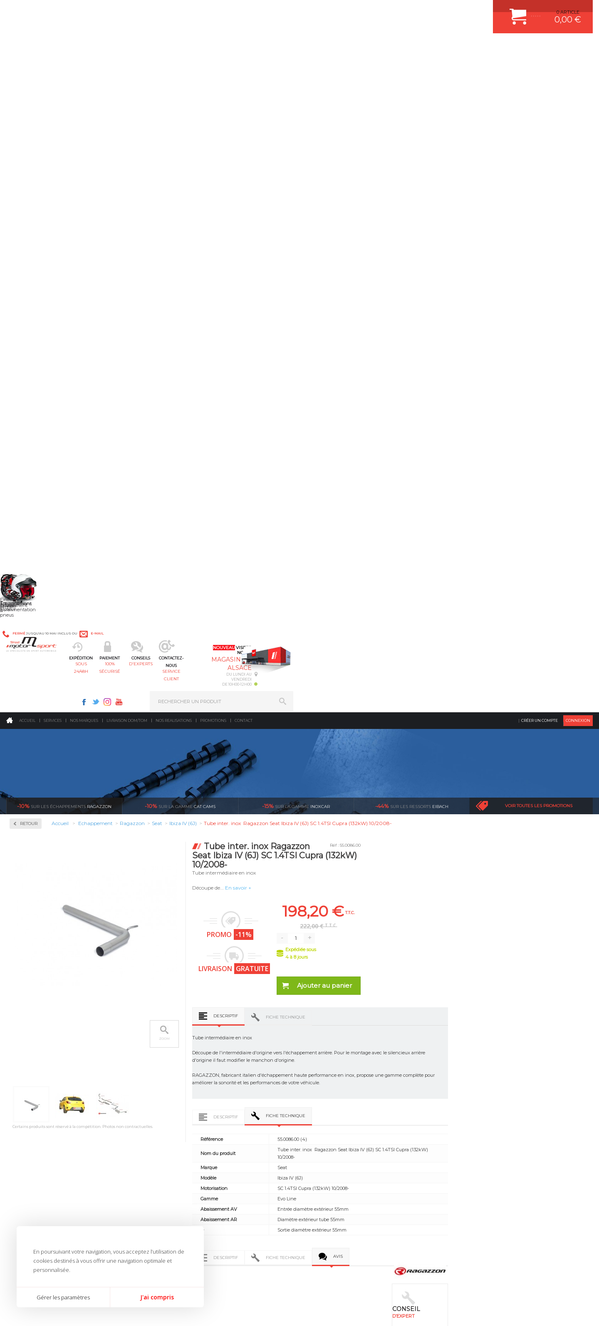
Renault (30, 624)
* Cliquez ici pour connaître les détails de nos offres (358, 1191)
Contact (243, 68)
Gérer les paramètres (63, 1297)
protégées (450, 937)
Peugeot (31, 604)
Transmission (182, 1061)
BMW (28, 394)
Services (53, 68)
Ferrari (29, 444)
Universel (32, 704)
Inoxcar (31, 277)
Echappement (182, 1051)
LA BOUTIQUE (22, 1105)
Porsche (31, 614)
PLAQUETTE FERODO (338, 1040)
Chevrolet (32, 404)
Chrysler (31, 414)
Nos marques (84, 68)
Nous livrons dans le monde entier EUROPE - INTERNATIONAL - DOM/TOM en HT (537, 959)
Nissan (29, 584)
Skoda (28, 654)
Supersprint (36, 747)
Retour (148, 171)
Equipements (181, 1124)
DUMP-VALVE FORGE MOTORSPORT (355, 1103)
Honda (29, 474)
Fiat (26, 454)
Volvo (27, 724)
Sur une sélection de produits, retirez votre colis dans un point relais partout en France (342, 967)
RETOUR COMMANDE (479, 1082)
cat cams (180, 154)
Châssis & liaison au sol (195, 1072)
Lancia (29, 524)
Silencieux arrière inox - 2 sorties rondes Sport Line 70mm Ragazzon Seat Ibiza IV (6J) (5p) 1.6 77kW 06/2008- (296, 847)
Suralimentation (187, 1040)
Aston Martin (36, 374)
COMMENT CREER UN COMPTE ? (492, 1040)
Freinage (176, 1082)
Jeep (27, 504)
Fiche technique (405, 365)
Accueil (27, 68)
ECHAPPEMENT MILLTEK (342, 1061)
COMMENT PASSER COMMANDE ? (493, 1051)
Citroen (29, 424)
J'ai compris (157, 1297)
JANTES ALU (328, 1072)
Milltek (29, 304)
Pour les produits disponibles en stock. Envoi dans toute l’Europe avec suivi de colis (49, 959)
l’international (548, 937)
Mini (27, 564)
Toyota (29, 694)
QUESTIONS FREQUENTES (485, 1103)
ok (280, 1184)
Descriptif (345, 364)
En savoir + (358, 236)
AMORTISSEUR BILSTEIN (342, 1030)
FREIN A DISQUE (332, 1124)
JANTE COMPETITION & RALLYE (349, 1113)
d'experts (275, 48)
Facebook (383, 11)
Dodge (29, 434)
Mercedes (32, 554)
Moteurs (176, 1030)
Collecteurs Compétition (56, 251)
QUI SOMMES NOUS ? (30, 1095)
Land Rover (34, 534)
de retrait (352, 944)
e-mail (195, 11)
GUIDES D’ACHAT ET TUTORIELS (492, 1113)
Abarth (29, 354)
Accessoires (37, 224)
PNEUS (322, 1082)
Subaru (29, 674)
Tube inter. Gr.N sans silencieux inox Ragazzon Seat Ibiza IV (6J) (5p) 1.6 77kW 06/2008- (183, 847)
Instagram (407, 11)
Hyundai (31, 484)
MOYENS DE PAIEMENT (482, 1061)
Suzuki (29, 684)
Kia (25, 514)
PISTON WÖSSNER (335, 1051)
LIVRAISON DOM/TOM (480, 1092)
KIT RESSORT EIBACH (339, 1092)
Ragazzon (64, 154)
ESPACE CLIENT (473, 1030)
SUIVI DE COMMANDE (480, 1072)
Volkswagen (35, 714)
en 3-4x (156, 937)
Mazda (29, 544)
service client (335, 48)
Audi (27, 384)
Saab (27, 634)
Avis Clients (558, 1285)
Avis (458, 639)
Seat (26, 644)
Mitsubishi (33, 574)
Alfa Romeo (34, 364)
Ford (27, 464)
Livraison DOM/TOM (126, 68)
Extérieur (177, 1103)
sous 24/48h (155, 48)
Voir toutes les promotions (538, 153)
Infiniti (29, 494)
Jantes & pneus (184, 1092)
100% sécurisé (215, 48)
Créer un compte (539, 68)
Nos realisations (174, 68)
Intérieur (177, 1113)
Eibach (411, 154)
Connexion (578, 68)
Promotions (213, 68)
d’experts (254, 937)
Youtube (418, 11)
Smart (28, 664)
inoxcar (296, 154)
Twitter (395, 11)
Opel (27, 594)
